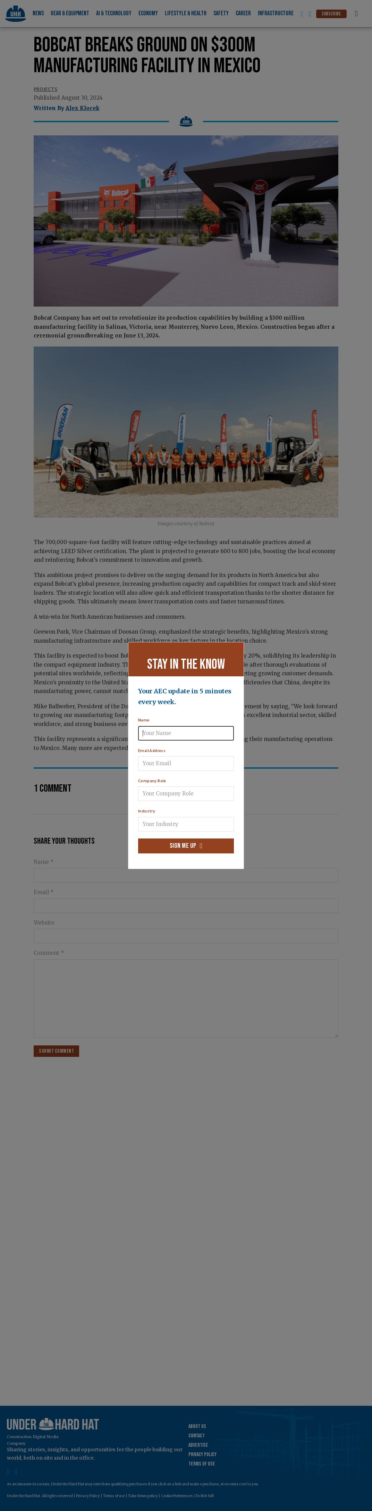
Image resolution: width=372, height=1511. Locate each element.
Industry (146, 811)
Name (144, 720)
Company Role (152, 781)
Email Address (152, 751)
